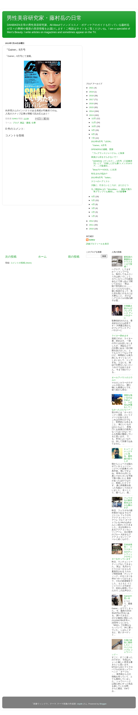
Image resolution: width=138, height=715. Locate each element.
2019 (91, 92)
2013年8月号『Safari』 (101, 177)
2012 (91, 221)
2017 (91, 99)
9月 (93, 130)
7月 (93, 138)
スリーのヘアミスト (100, 181)
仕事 (34, 123)
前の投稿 (73, 256)
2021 (91, 88)
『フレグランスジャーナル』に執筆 (107, 153)
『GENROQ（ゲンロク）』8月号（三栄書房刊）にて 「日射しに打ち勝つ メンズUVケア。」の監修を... (112, 163)
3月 (93, 208)
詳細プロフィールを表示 (97, 244)
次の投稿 (10, 256)
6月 (93, 196)
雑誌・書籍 (25, 123)
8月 (93, 134)
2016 (91, 103)
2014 (91, 111)
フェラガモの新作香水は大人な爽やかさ (128, 503)
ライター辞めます (120, 336)
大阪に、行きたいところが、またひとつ (110, 185)
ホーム (42, 256)
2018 (91, 96)
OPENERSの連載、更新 (102, 149)
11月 (94, 122)
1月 (93, 216)
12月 (94, 118)
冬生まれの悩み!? (99, 174)
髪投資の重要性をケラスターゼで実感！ (128, 262)
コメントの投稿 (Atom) (21, 263)
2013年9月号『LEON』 (101, 141)
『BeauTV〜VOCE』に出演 (103, 170)
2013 (91, 115)
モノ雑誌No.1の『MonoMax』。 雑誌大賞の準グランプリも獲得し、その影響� (111, 190)
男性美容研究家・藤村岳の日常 (44, 18)
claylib (80, 704)
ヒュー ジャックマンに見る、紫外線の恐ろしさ (128, 455)
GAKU (92, 240)
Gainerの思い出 (128, 597)
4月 (93, 204)
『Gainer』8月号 (99, 145)
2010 (91, 229)
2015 (91, 107)
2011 (91, 225)
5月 (93, 200)
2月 (93, 212)
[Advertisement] (42, 230)
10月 (94, 126)
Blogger (103, 704)
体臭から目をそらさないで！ (104, 157)
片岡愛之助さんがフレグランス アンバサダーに (128, 312)
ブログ (16, 123)
